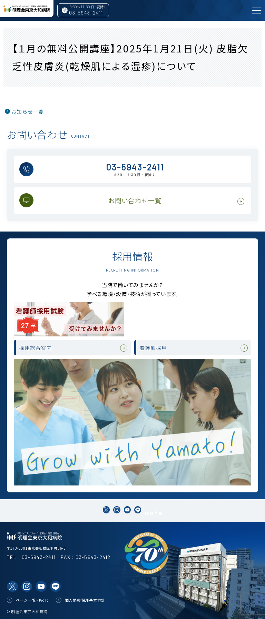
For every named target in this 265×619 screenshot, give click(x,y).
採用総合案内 (35, 347)
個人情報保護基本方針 (85, 600)
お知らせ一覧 (27, 111)
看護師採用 (153, 347)
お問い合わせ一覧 (135, 200)
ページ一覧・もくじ (32, 600)
